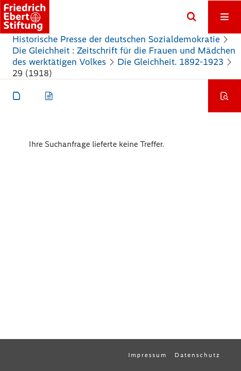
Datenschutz (197, 355)
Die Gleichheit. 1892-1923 (170, 62)
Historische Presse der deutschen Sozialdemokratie (116, 39)
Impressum (147, 355)
